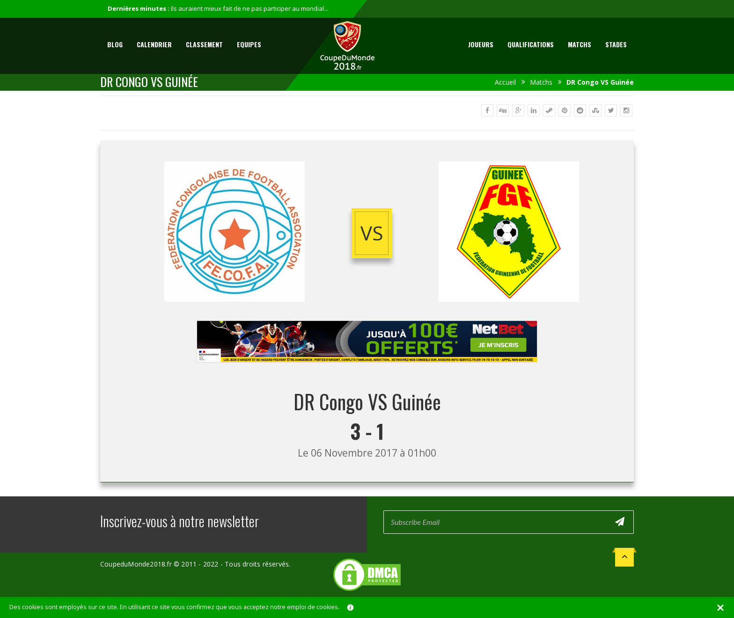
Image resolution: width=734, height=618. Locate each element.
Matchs (579, 44)
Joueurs (480, 44)
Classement (204, 44)
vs (371, 233)
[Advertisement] (367, 371)
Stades (616, 44)
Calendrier (154, 44)
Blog (115, 44)
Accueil (505, 82)
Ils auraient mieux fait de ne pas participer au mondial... (249, 8)
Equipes (249, 44)
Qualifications (530, 44)
